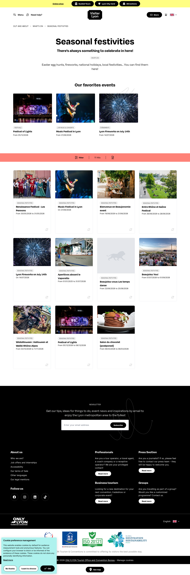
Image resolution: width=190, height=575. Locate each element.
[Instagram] (24, 497)
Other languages (19, 475)
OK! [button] (47, 568)
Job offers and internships (24, 462)
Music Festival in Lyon (70, 206)
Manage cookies (125, 560)
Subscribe (118, 425)
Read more (103, 473)
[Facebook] (14, 497)
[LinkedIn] (35, 497)
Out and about (20, 26)
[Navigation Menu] (18, 14)
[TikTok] (45, 497)
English (171, 521)
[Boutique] (154, 15)
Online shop (58, 4)
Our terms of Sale (19, 471)
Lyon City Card (106, 3)
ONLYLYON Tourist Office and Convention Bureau (90, 560)
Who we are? (17, 458)
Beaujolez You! (150, 274)
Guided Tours (83, 3)
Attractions (130, 3)
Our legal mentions (20, 479)
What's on (38, 26)
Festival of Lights (67, 342)
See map (95, 569)
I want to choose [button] (28, 568)
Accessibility (17, 466)
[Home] (95, 15)
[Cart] (166, 14)
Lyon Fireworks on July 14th (31, 274)
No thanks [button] (10, 568)
